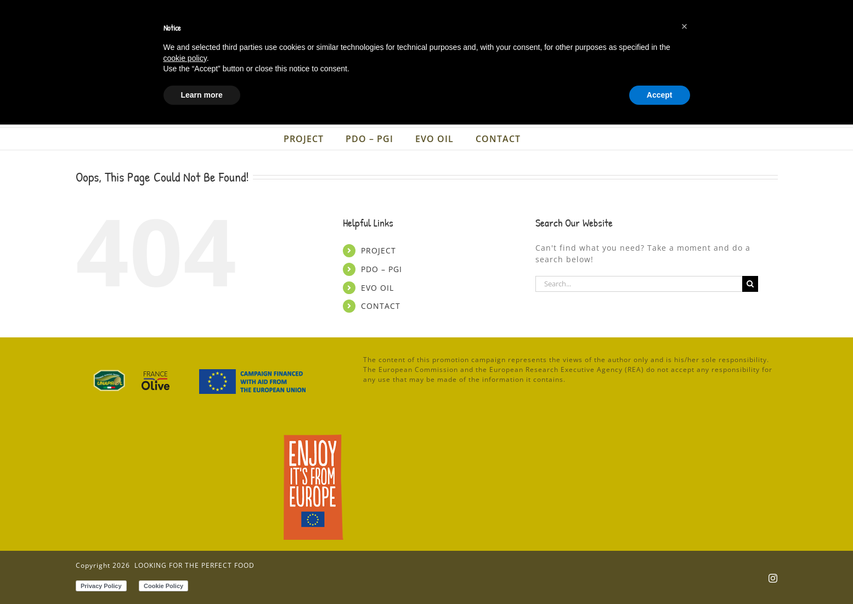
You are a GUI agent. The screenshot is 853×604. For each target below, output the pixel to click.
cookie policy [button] (185, 537)
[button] (684, 506)
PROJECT (378, 250)
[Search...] (639, 284)
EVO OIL (377, 288)
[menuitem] (692, 12)
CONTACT (380, 306)
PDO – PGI (381, 269)
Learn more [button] (202, 573)
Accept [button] (660, 573)
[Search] (750, 284)
